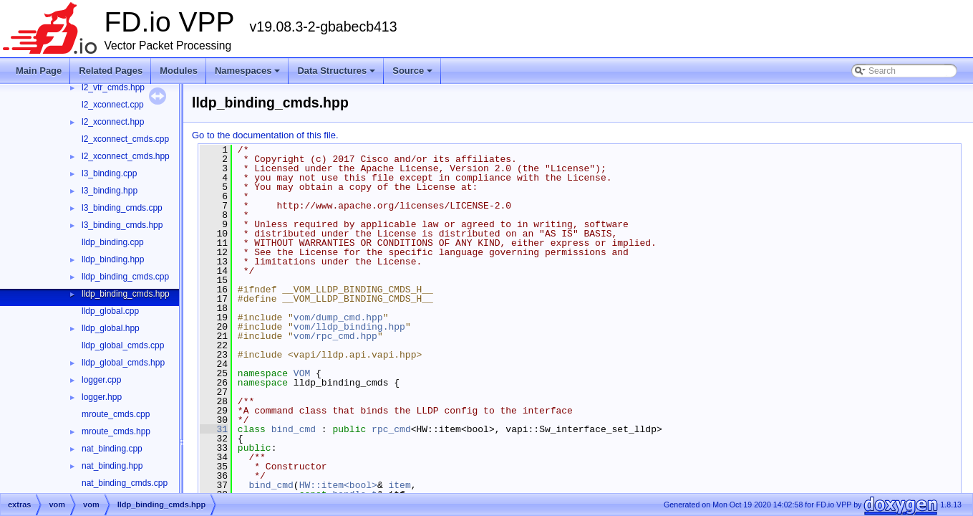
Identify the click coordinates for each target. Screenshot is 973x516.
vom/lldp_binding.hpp (349, 326)
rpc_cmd (391, 429)
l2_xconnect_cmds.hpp (126, 156)
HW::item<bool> (338, 485)
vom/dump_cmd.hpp (338, 317)
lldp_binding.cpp (113, 242)
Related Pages (110, 70)
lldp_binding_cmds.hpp (126, 294)
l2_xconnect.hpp (113, 122)
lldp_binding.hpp (113, 259)
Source (413, 74)
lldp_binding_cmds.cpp (125, 277)
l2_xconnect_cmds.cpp (125, 139)
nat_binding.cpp (112, 449)
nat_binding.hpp (112, 466)
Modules (179, 70)
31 (214, 429)
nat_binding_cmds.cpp (125, 483)
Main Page (39, 70)
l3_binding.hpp (109, 191)
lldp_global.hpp (111, 328)
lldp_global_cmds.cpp (123, 345)
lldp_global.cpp (110, 311)
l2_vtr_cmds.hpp (113, 87)
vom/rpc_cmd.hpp (335, 336)
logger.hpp (102, 397)
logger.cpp (101, 380)
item (399, 485)
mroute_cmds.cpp (116, 414)
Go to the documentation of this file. (265, 135)
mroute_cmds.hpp (116, 431)
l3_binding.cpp (109, 173)
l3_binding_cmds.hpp (122, 225)
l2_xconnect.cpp (113, 105)
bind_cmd (293, 429)
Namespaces (249, 74)
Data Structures (337, 74)
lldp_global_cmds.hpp (123, 363)
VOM (302, 373)
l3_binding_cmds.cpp (122, 208)
